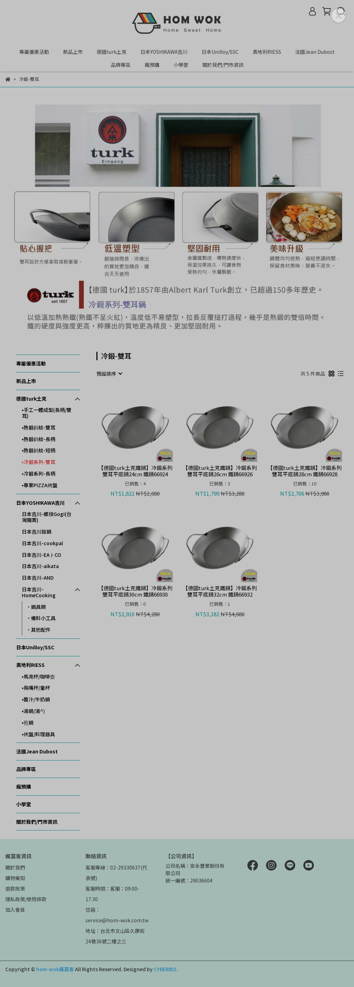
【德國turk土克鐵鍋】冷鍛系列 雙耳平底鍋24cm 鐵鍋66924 (135, 471)
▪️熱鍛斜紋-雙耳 (38, 427)
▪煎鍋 (27, 722)
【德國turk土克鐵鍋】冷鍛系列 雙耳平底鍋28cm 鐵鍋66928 (304, 471)
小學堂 (180, 64)
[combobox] (109, 373)
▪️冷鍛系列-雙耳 (38, 461)
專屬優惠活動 (34, 51)
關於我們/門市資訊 (223, 64)
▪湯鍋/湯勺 (33, 710)
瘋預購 (152, 64)
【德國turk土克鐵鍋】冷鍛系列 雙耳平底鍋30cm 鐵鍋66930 (135, 591)
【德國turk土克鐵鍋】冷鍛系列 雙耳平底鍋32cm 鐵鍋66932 (220, 591)
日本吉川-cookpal (42, 543)
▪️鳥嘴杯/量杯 (36, 687)
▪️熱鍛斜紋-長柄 (38, 438)
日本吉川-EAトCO (41, 554)
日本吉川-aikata (40, 565)
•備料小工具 (41, 618)
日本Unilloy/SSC (220, 51)
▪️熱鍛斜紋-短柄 (38, 450)
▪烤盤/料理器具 (38, 734)
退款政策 (15, 888)
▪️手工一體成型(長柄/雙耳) (46, 412)
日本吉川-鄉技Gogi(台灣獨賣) (46, 516)
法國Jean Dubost (315, 51)
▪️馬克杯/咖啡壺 (38, 676)
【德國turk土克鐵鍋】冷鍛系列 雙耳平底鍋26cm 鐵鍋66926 (220, 471)
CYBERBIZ (165, 969)
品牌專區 (121, 64)
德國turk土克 (111, 51)
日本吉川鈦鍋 (36, 531)
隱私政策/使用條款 (25, 899)
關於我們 (15, 867)
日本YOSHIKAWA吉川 (164, 51)
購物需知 (15, 877)
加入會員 (15, 909)
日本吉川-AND (37, 577)
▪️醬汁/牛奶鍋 (36, 699)
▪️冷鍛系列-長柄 (38, 473)
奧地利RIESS (267, 51)
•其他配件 (38, 629)
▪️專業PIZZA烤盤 (39, 485)
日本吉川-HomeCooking (39, 592)
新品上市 (73, 51)
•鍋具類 (36, 606)
